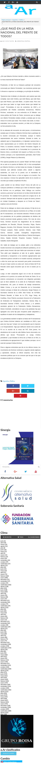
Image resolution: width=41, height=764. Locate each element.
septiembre (4, 564)
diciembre (4, 579)
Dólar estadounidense (10, 762)
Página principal (6, 20)
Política (21, 20)
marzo (2, 544)
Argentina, (20, 41)
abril (2, 543)
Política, (27, 41)
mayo (2, 551)
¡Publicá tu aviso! (8, 753)
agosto (3, 546)
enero (2, 558)
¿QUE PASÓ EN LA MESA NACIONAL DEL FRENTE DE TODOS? (19, 32)
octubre (3, 562)
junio (2, 541)
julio (2, 548)
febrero (3, 557)
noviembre (4, 560)
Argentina (15, 20)
